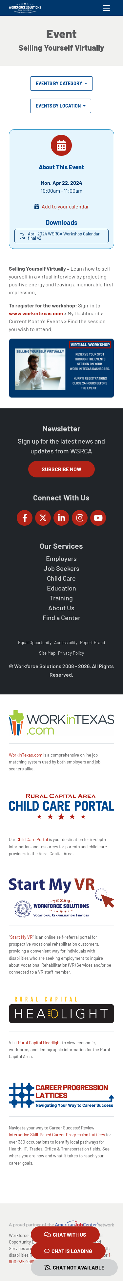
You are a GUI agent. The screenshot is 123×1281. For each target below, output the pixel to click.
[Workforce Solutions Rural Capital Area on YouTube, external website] (98, 518)
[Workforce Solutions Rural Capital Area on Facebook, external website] (24, 518)
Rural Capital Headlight (39, 1042)
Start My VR (21, 937)
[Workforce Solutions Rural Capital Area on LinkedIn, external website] (61, 518)
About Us (61, 608)
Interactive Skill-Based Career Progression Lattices (57, 1134)
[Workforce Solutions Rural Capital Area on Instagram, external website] (80, 518)
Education (61, 588)
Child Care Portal (32, 839)
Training (61, 598)
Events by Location (59, 106)
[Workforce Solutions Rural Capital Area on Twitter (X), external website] (43, 518)
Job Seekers (61, 568)
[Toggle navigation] (106, 7)
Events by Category (59, 83)
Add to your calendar (65, 206)
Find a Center (61, 617)
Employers (61, 558)
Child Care (61, 578)
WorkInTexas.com (25, 755)
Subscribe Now (61, 469)
